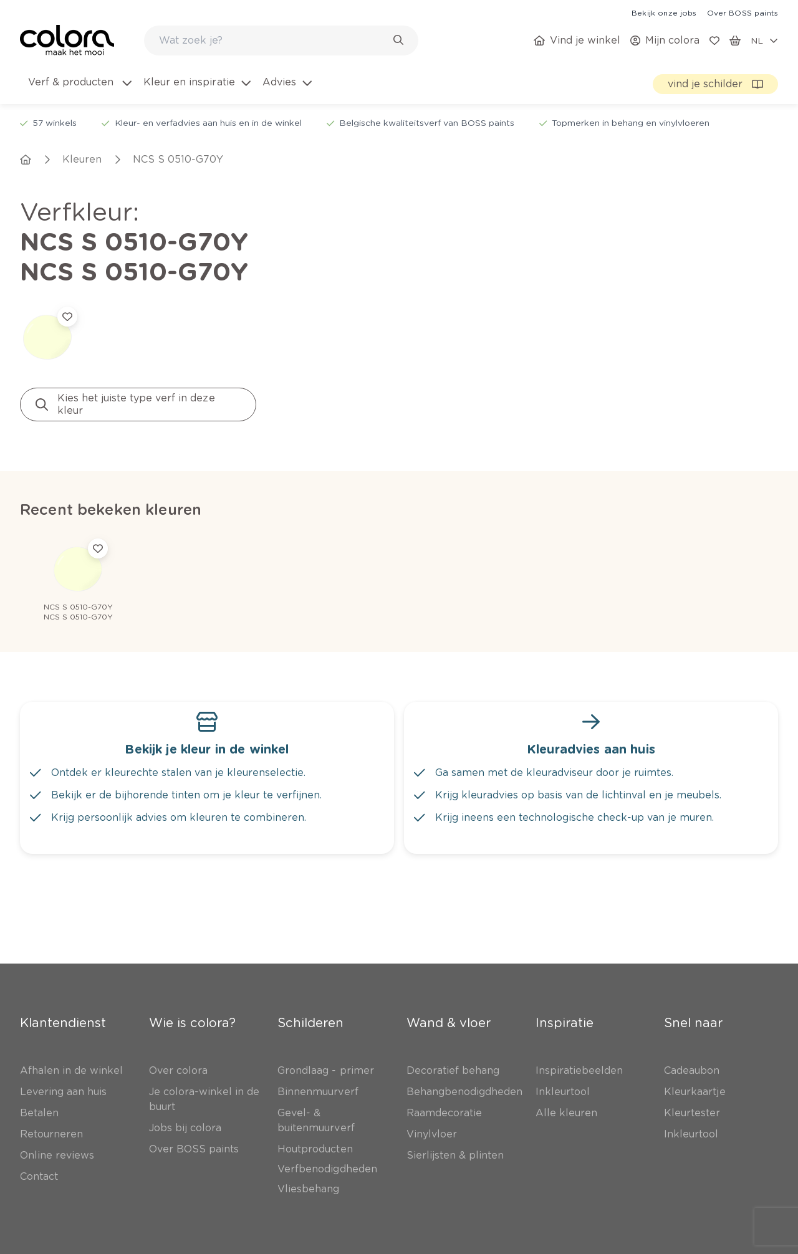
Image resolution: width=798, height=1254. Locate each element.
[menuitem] (79, 89)
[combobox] (281, 40)
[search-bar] (273, 40)
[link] (664, 12)
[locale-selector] (764, 40)
